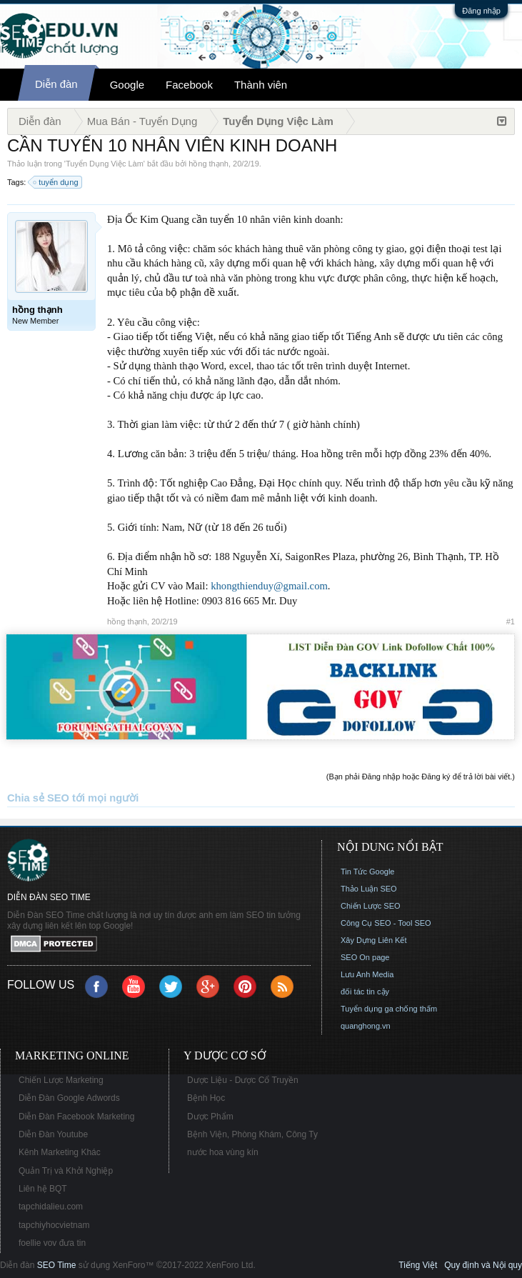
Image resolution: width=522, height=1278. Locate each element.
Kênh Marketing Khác (60, 1152)
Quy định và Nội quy (483, 1265)
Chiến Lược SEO (371, 906)
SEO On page (365, 957)
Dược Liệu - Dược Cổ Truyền (242, 1080)
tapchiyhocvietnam (54, 1225)
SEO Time (56, 1265)
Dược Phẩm (210, 1117)
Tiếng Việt (417, 1265)
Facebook (189, 85)
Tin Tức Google (367, 871)
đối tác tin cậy (365, 991)
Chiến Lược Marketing (61, 1080)
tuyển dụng (56, 182)
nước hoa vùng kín (223, 1152)
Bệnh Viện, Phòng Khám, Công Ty (252, 1134)
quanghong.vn (366, 1026)
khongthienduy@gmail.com (269, 585)
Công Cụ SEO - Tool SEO (386, 923)
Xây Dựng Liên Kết (374, 940)
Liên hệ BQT (43, 1189)
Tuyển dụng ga (367, 1008)
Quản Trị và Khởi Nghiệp (66, 1171)
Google (127, 85)
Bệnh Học (206, 1098)
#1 (510, 621)
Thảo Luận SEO (369, 888)
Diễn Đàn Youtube (53, 1134)
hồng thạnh (209, 163)
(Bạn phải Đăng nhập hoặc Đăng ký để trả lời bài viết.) (420, 776)
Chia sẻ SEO (38, 798)
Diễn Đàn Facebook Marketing (76, 1117)
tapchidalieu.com (51, 1207)
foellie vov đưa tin (52, 1243)
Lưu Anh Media (367, 974)
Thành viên (260, 85)
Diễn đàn (56, 84)
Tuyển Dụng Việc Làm (105, 163)
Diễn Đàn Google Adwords (69, 1098)
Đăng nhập (481, 10)
